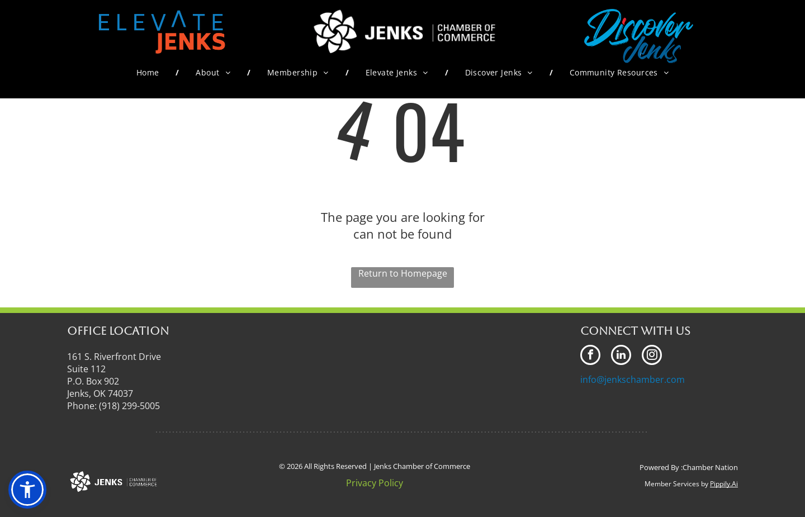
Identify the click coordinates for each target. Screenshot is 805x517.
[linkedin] (621, 356)
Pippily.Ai (724, 483)
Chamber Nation (710, 467)
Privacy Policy (374, 483)
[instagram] (652, 356)
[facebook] (590, 356)
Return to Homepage (402, 273)
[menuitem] (149, 72)
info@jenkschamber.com (632, 379)
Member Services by (676, 483)
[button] (27, 489)
